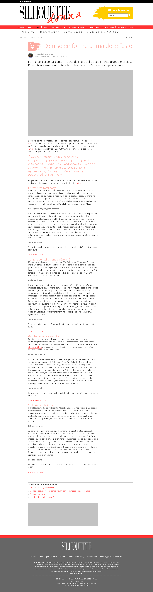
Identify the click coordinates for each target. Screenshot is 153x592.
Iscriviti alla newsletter (122, 10)
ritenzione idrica (35, 347)
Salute (132, 27)
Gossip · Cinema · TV (27, 1)
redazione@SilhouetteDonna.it (71, 583)
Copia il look (73, 32)
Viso (30, 27)
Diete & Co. (83, 27)
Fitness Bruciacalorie (103, 32)
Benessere (94, 27)
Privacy (70, 557)
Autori (41, 557)
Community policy (105, 557)
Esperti (47, 557)
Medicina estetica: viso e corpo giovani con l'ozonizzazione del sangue (60, 491)
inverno (31, 149)
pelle (81, 146)
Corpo (37, 27)
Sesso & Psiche (108, 27)
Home (22, 37)
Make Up (22, 27)
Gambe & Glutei (36, 37)
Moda (64, 27)
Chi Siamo (33, 557)
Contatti (54, 557)
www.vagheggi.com (36, 472)
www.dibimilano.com (37, 400)
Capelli (46, 27)
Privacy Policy (79, 557)
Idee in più (28, 32)
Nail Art (55, 27)
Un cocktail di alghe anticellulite (43, 487)
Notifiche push (118, 557)
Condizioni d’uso (91, 557)
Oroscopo (121, 27)
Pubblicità (62, 557)
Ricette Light (49, 32)
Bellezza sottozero (38, 494)
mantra (31, 143)
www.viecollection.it (36, 331)
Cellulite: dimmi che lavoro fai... (43, 497)
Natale (78, 183)
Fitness (72, 27)
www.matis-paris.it (35, 254)
